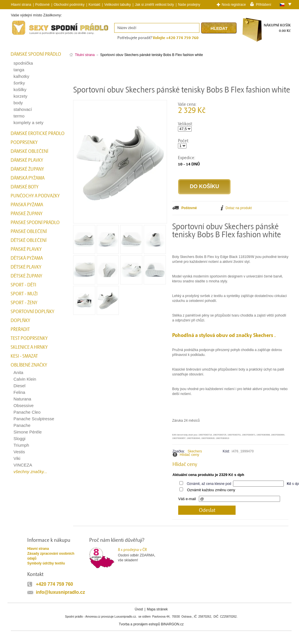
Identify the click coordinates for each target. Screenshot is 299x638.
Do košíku (204, 186)
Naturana (22, 399)
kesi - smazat (24, 356)
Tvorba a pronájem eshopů (139, 624)
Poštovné (42, 4)
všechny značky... (30, 471)
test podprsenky (29, 338)
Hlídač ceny (189, 454)
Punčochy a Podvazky (35, 196)
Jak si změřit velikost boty (154, 4)
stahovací (22, 109)
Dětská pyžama (27, 258)
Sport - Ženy (24, 302)
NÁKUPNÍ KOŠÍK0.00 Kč (277, 28)
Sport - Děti (23, 285)
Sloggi (19, 438)
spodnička (23, 63)
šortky (19, 83)
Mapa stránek (157, 609)
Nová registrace (234, 4)
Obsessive (23, 405)
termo (18, 116)
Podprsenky (24, 142)
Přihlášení (263, 4)
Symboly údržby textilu (46, 563)
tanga (18, 70)
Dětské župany (26, 276)
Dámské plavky (27, 160)
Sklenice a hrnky (29, 347)
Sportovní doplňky (32, 311)
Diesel (19, 385)
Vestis (19, 452)
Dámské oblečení (29, 151)
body (18, 103)
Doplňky (20, 320)
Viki (16, 458)
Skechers (195, 451)
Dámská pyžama (27, 178)
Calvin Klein (24, 379)
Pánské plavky (26, 249)
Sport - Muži (24, 294)
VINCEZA (22, 465)
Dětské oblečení (28, 240)
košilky (19, 89)
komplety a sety (28, 122)
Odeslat (207, 510)
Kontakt (94, 4)
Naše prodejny (189, 4)
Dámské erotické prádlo (38, 133)
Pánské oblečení (29, 231)
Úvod (139, 609)
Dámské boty (24, 187)
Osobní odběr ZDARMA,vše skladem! (140, 554)
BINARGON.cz (172, 624)
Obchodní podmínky (69, 4)
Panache (21, 425)
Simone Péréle (27, 432)
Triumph (21, 445)
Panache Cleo (26, 412)
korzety (20, 96)
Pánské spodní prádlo (35, 222)
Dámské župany (27, 169)
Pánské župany (26, 213)
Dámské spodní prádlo (36, 54)
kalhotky (21, 76)
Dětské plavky (26, 267)
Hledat (219, 28)
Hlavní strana (38, 549)
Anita (18, 372)
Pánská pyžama (27, 205)
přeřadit (20, 329)
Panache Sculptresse (33, 419)
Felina (19, 392)
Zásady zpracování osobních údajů (50, 556)
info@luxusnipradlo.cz (60, 592)
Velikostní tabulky (117, 4)
